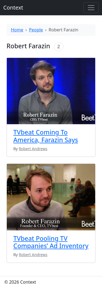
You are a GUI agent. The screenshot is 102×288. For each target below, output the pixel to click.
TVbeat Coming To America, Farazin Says (45, 136)
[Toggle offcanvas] (91, 7)
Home (17, 30)
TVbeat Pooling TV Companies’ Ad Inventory (50, 242)
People (36, 30)
